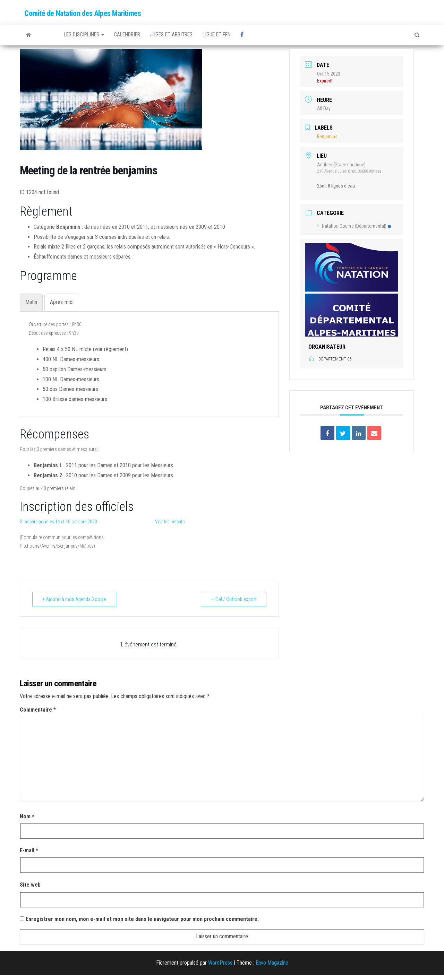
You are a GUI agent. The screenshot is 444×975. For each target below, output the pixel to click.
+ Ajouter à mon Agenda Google (74, 599)
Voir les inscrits (170, 521)
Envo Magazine (272, 962)
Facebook (260, 35)
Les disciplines (86, 35)
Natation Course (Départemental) (354, 226)
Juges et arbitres (182, 35)
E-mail (29, 850)
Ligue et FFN (230, 35)
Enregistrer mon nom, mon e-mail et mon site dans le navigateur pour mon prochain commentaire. (142, 919)
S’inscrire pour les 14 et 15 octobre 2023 (58, 521)
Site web (30, 884)
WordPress (220, 962)
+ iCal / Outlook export (233, 599)
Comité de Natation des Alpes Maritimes (82, 13)
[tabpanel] (149, 362)
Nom (27, 816)
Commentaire (38, 709)
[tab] (31, 302)
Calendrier (133, 35)
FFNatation (48, 35)
